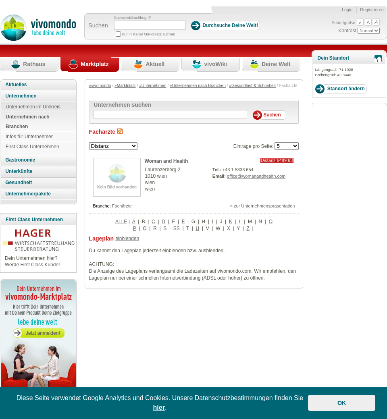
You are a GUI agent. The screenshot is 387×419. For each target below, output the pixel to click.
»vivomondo (100, 85)
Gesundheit (18, 182)
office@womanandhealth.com (256, 176)
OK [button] (341, 403)
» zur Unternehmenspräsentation (262, 205)
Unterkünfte (18, 171)
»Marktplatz (125, 85)
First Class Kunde (39, 265)
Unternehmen (20, 96)
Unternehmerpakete (28, 194)
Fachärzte (122, 205)
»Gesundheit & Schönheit (252, 85)
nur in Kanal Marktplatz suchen (148, 34)
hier (159, 407)
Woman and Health (166, 161)
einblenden (127, 238)
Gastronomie (20, 160)
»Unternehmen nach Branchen (198, 85)
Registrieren (372, 9)
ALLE (121, 221)
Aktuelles (16, 84)
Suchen (98, 25)
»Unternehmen (152, 85)
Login (347, 9)
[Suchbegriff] (150, 25)
